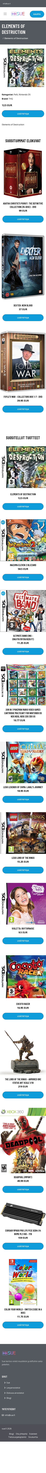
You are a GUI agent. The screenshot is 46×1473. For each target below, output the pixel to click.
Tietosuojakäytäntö (17, 1437)
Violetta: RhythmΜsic (23, 928)
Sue (8, 1382)
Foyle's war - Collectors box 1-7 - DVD (23, 396)
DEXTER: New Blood (23, 305)
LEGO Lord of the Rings (23, 857)
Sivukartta (33, 1437)
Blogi (9, 1398)
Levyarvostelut (13, 1387)
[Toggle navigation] (5, 13)
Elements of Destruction (23, 494)
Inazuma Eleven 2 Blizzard (23, 565)
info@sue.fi (7, 4)
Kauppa (37, 14)
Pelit (16, 94)
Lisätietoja (23, 113)
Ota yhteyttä (21, 1433)
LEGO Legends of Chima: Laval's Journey (23, 787)
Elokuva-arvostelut (15, 1393)
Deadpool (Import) (23, 1177)
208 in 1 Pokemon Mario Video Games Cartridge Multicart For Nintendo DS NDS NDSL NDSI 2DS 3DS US (23, 713)
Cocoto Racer (23, 1003)
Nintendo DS (25, 94)
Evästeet (33, 1433)
